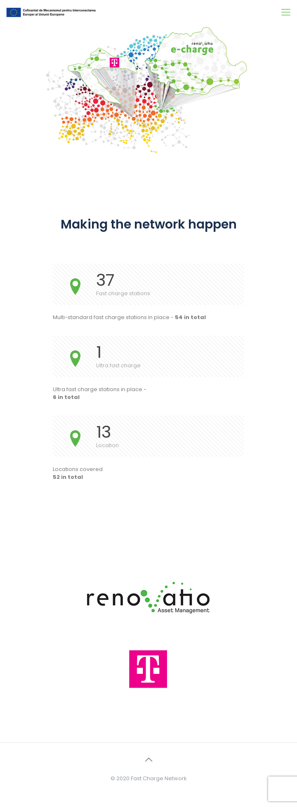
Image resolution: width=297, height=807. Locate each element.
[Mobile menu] (286, 12)
